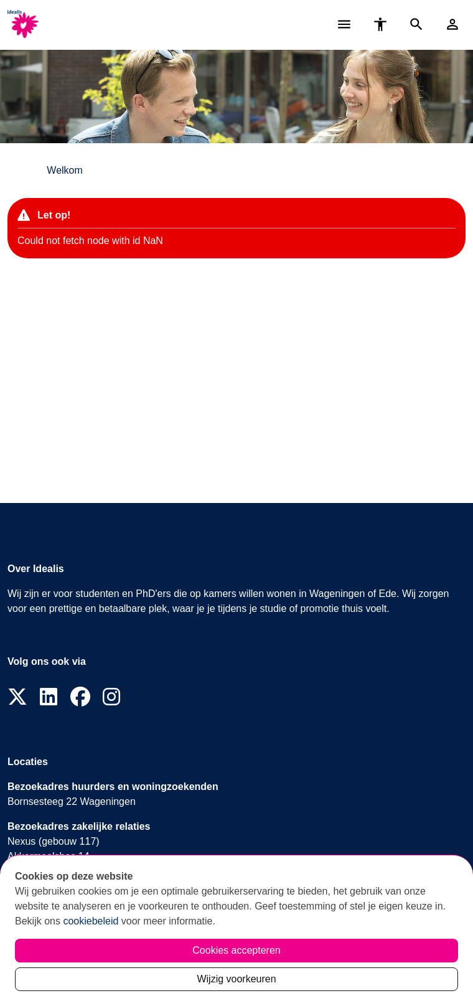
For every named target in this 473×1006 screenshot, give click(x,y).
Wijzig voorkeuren (236, 979)
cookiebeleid (90, 921)
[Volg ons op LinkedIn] (48, 697)
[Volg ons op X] (17, 697)
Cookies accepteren (236, 950)
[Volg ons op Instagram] (111, 697)
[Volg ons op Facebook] (80, 697)
